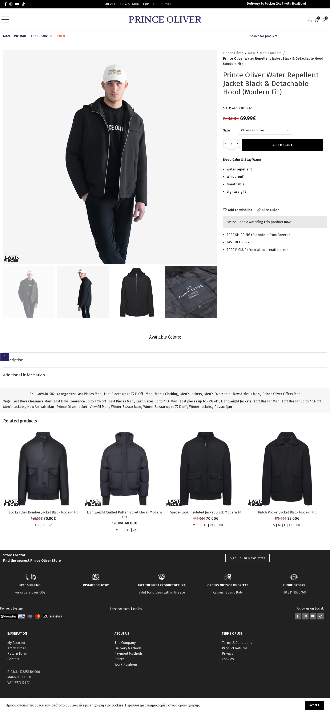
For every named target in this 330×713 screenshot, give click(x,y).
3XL (221, 525)
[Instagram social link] (11, 4)
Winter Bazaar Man (126, 407)
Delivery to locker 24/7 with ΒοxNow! (276, 3)
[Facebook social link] (5, 4)
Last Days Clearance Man (31, 401)
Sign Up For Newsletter (247, 558)
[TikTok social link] (23, 4)
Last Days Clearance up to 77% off (80, 401)
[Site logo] (165, 19)
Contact (13, 659)
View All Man (99, 407)
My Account (16, 643)
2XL (135, 530)
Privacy (227, 653)
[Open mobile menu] (6, 19)
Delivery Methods (128, 648)
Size (226, 130)
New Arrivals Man (246, 394)
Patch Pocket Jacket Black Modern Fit (287, 512)
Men (251, 53)
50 (43, 525)
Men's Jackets (270, 53)
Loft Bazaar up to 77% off (301, 401)
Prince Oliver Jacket (72, 407)
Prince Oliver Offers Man (281, 394)
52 (50, 525)
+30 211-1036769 (116, 4)
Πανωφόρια (223, 407)
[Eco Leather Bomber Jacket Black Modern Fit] (43, 468)
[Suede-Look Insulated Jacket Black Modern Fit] (205, 468)
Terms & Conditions (237, 643)
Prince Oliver (233, 53)
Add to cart (282, 145)
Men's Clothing (166, 394)
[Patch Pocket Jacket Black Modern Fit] (287, 468)
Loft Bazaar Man (266, 401)
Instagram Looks (126, 608)
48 (37, 525)
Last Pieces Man (88, 394)
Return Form (17, 653)
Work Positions (126, 664)
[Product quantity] (231, 144)
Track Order (16, 648)
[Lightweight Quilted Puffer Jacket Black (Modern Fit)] (124, 468)
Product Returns (235, 648)
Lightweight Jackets (236, 401)
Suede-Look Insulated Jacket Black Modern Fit (205, 512)
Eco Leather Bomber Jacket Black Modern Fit (43, 512)
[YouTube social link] (17, 4)
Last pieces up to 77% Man (156, 401)
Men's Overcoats (217, 394)
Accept (314, 705)
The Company (125, 643)
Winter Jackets (200, 407)
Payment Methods (128, 653)
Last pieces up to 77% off (199, 401)
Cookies (228, 659)
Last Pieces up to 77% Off (123, 394)
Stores (119, 659)
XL (128, 530)
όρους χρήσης (189, 705)
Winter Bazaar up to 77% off (165, 407)
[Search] (287, 36)
